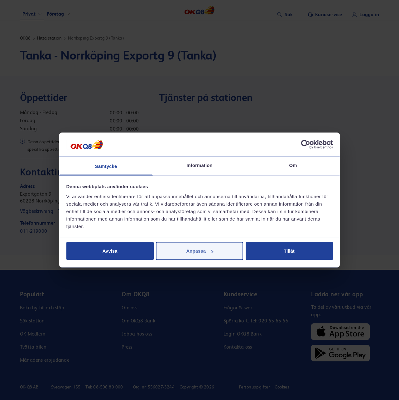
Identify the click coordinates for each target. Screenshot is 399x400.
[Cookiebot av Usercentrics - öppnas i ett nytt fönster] (305, 144)
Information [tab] (199, 165)
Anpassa (199, 251)
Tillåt (289, 251)
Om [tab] (293, 165)
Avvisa (110, 251)
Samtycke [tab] (106, 166)
